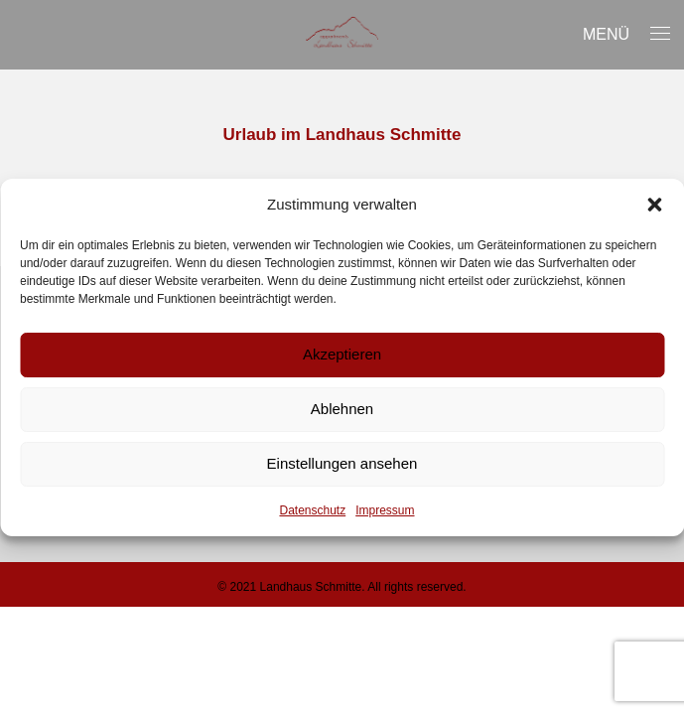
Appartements (254, 54)
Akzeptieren (342, 354)
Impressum (384, 510)
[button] (654, 204)
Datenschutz (312, 510)
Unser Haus (89, 54)
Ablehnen (342, 408)
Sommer (402, 54)
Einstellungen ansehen (342, 463)
